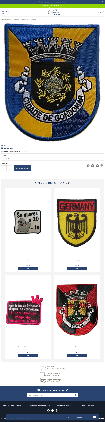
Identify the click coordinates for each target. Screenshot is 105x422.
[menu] (3, 12)
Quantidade (5, 172)
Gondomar (33, 19)
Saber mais (79, 417)
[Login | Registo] (99, 11)
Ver (28, 274)
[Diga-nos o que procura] (52, 395)
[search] (7, 12)
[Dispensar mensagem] (103, 1)
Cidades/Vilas (24, 19)
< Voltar (3, 154)
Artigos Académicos (6, 19)
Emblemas (16, 19)
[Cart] (102, 11)
